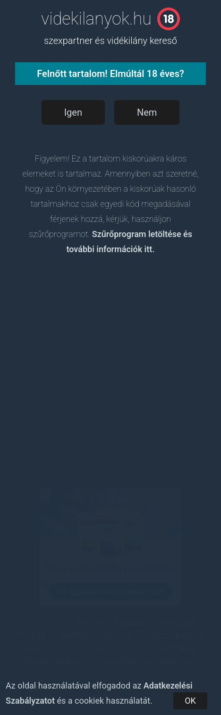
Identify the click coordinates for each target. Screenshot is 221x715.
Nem (147, 112)
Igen (73, 112)
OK (190, 701)
